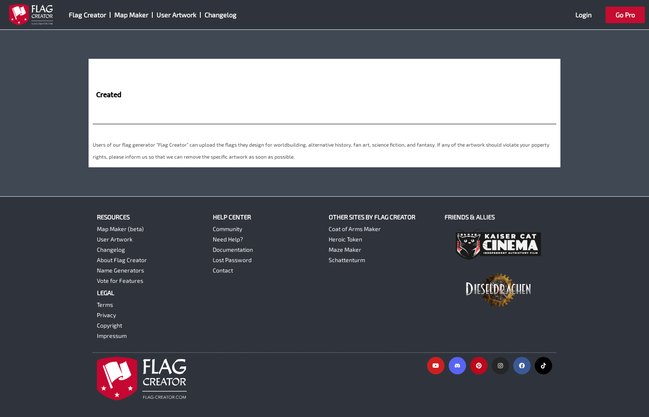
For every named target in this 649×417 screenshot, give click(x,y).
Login (583, 15)
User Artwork (176, 15)
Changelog (220, 15)
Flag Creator (87, 15)
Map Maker (131, 15)
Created (108, 95)
